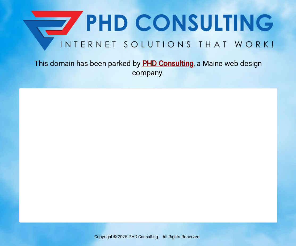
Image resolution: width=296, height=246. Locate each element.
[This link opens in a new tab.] (167, 63)
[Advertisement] (148, 155)
